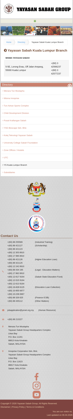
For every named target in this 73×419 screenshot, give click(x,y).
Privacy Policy (18, 407)
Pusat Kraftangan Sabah (14, 120)
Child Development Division (16, 113)
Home (8, 42)
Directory (21, 42)
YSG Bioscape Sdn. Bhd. (15, 128)
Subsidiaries (9, 172)
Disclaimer (5, 407)
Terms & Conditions (35, 407)
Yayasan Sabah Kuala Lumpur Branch (48, 42)
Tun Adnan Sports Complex (16, 106)
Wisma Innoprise (11, 98)
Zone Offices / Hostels (13, 150)
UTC (5, 157)
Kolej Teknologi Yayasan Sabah (17, 135)
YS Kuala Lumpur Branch (15, 165)
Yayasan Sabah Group (27, 403)
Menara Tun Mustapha (13, 91)
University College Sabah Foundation (20, 143)
